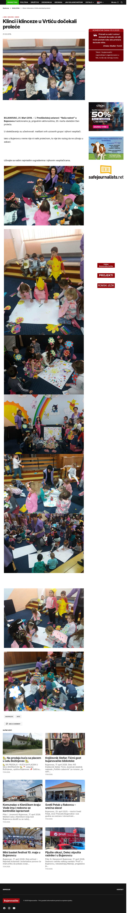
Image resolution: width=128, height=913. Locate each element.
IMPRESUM (6, 889)
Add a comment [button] (14, 724)
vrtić (18, 716)
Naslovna (6, 8)
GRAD (5, 17)
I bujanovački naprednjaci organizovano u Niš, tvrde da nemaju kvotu (107, 55)
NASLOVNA (15, 8)
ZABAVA (17, 17)
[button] (121, 2)
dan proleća (9, 716)
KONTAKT (120, 889)
